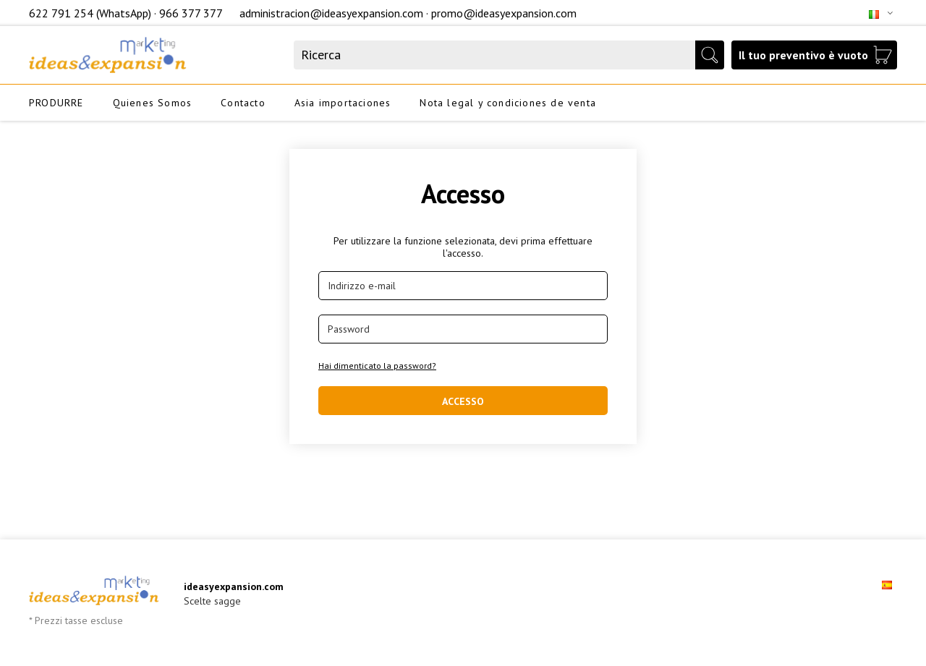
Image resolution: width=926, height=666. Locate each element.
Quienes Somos (152, 102)
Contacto (243, 102)
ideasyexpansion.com (234, 586)
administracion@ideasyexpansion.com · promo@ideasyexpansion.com (408, 13)
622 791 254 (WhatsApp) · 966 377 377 (127, 13)
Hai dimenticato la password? (377, 365)
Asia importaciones (342, 102)
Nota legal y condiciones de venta (508, 102)
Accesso (463, 401)
